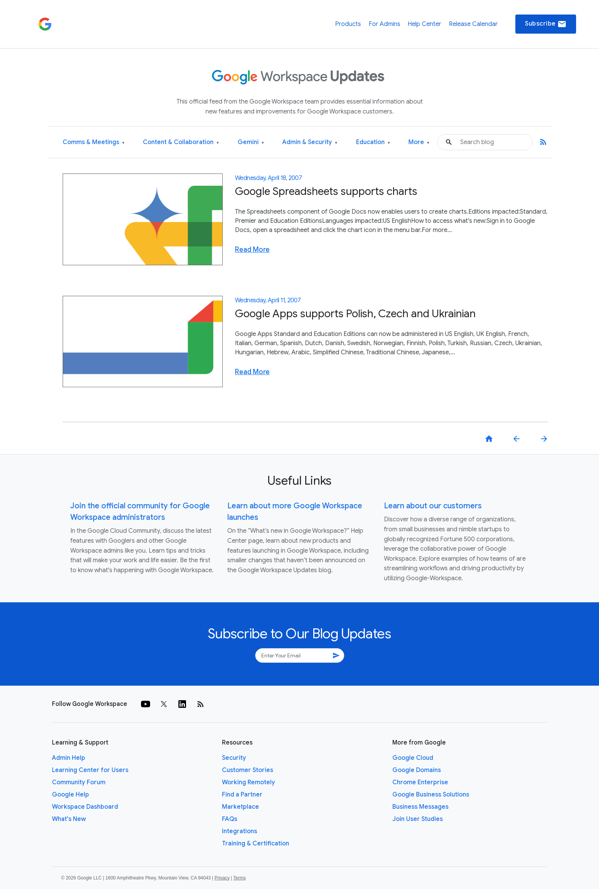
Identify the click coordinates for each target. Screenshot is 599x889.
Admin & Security (309, 142)
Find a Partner (242, 794)
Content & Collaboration (181, 142)
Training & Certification (255, 843)
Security (234, 758)
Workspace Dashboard (85, 807)
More (418, 142)
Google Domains (416, 770)
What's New (69, 819)
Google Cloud (412, 758)
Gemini (251, 142)
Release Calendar (473, 24)
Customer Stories (247, 770)
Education (373, 142)
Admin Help (68, 758)
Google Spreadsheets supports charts (326, 191)
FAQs (229, 819)
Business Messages (420, 807)
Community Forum (78, 782)
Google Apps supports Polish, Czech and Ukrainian (355, 313)
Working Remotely (248, 782)
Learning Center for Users (90, 770)
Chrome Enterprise (420, 782)
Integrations (239, 831)
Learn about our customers (433, 506)
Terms (239, 878)
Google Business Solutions (430, 794)
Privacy (222, 878)
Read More (252, 249)
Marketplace (240, 807)
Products (348, 24)
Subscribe (546, 24)
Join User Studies (417, 819)
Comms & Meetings (94, 142)
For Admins (384, 24)
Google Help (70, 794)
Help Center (424, 24)
